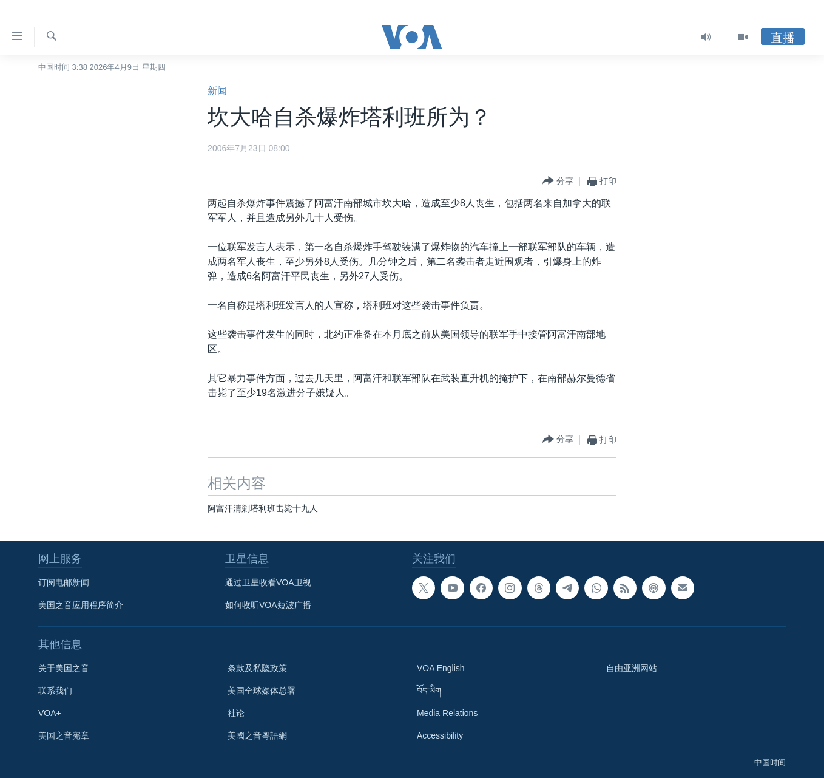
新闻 (217, 91)
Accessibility (440, 735)
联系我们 (55, 690)
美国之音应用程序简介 (80, 605)
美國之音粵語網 (257, 735)
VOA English (441, 668)
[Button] (557, 181)
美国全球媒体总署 (261, 690)
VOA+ (49, 713)
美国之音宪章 (63, 735)
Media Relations (447, 713)
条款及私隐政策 (257, 668)
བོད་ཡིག (429, 690)
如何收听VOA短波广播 (268, 605)
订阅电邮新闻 (63, 582)
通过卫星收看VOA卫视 (268, 582)
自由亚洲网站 (631, 668)
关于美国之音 (63, 668)
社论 (236, 713)
